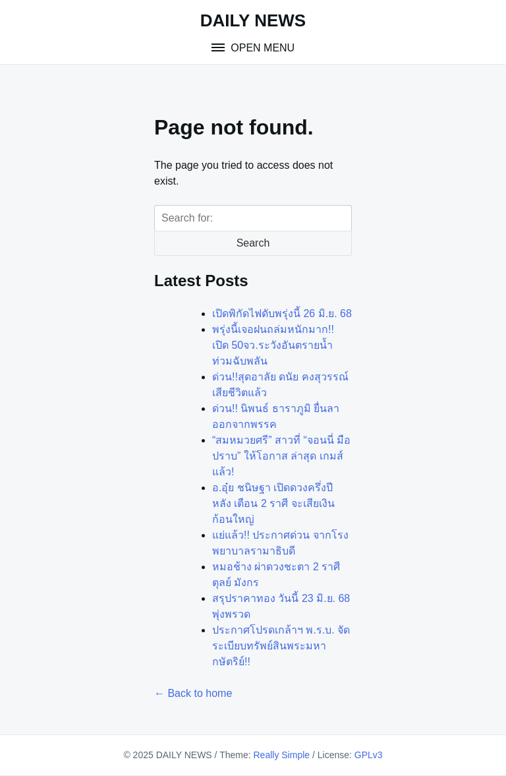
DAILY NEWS (253, 20)
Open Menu (261, 47)
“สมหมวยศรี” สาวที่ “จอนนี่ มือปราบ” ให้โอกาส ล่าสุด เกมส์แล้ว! (281, 455)
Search (253, 243)
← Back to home (193, 693)
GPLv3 (368, 755)
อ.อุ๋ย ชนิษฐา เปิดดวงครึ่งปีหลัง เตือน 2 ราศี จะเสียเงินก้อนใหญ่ (273, 503)
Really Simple (281, 755)
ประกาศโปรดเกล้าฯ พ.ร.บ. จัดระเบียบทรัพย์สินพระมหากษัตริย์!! (281, 645)
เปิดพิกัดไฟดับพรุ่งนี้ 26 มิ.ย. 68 (282, 313)
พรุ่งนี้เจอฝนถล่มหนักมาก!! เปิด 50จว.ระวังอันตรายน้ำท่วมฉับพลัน (273, 345)
